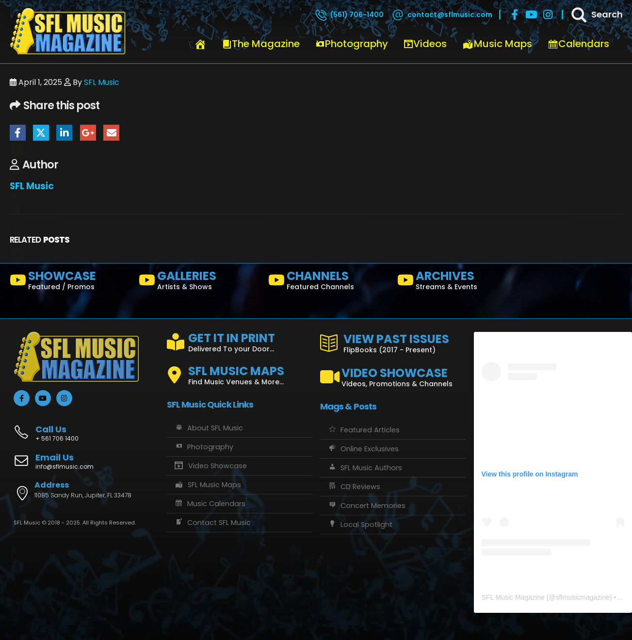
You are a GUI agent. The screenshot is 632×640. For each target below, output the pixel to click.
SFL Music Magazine (513, 597)
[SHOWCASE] (70, 282)
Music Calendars (210, 504)
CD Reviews (353, 487)
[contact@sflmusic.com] (441, 14)
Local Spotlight (359, 524)
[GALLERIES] (199, 282)
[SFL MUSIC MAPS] (239, 371)
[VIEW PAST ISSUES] (393, 341)
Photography (351, 43)
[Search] (596, 14)
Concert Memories (366, 505)
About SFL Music (208, 428)
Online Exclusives (363, 449)
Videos (425, 43)
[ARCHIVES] (458, 282)
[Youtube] (531, 14)
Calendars (578, 43)
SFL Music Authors (364, 468)
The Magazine (261, 43)
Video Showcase (210, 466)
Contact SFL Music (212, 522)
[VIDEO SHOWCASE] (393, 373)
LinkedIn (64, 133)
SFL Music (101, 82)
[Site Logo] (68, 31)
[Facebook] (514, 14)
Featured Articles (363, 430)
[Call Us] (86, 428)
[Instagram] (547, 14)
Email (111, 133)
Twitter (41, 133)
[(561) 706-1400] (349, 14)
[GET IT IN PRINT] (239, 340)
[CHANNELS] (329, 282)
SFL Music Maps (208, 485)
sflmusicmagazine (582, 597)
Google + (88, 133)
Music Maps (497, 43)
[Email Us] (86, 462)
